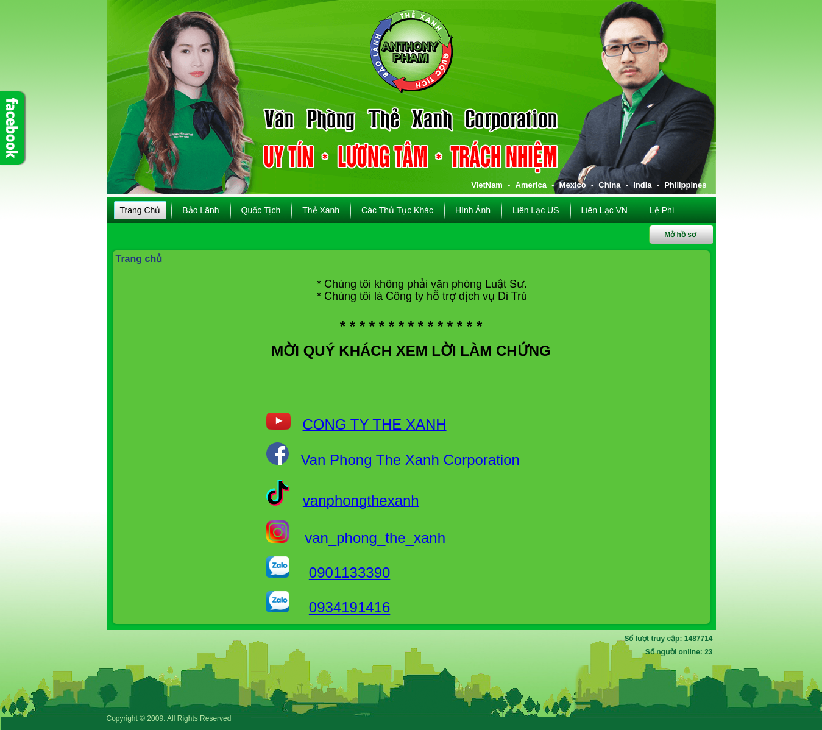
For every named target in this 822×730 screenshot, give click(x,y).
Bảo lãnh (200, 210)
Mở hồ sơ (680, 234)
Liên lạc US (535, 210)
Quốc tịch (261, 210)
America (531, 185)
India (642, 185)
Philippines (685, 185)
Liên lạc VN (604, 210)
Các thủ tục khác (397, 210)
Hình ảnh (473, 210)
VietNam (487, 185)
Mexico (572, 185)
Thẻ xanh (320, 210)
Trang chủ (140, 210)
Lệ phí (662, 210)
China (609, 185)
